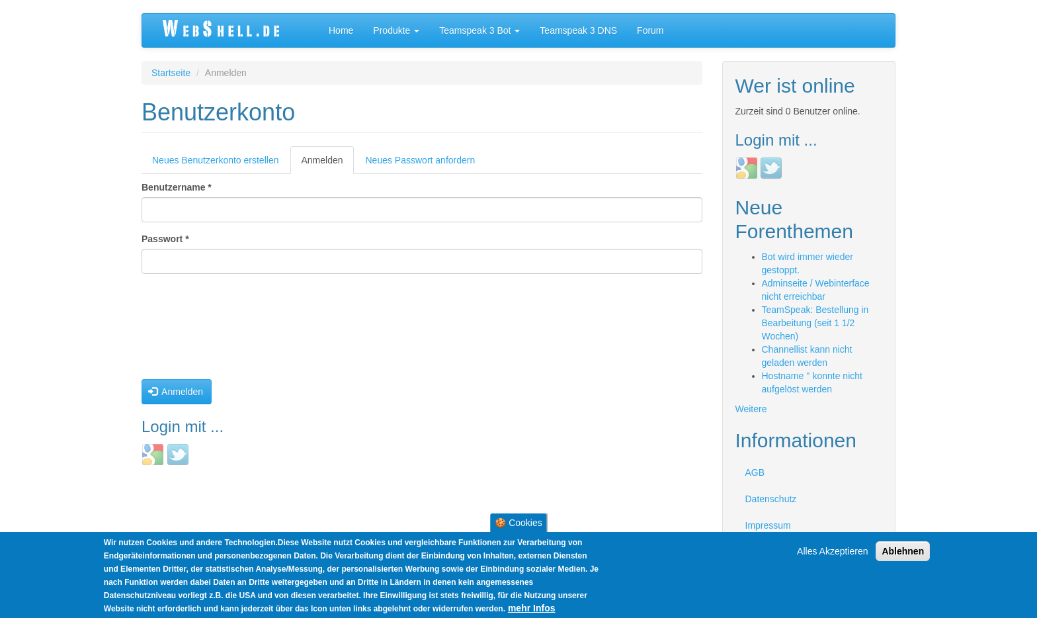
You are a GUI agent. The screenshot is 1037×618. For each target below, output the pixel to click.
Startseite (170, 72)
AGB (755, 472)
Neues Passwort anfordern (421, 160)
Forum (650, 30)
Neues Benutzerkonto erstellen (215, 160)
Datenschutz (771, 499)
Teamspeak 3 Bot (479, 30)
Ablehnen (903, 551)
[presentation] (196, 331)
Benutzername (177, 187)
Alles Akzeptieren (832, 551)
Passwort (165, 239)
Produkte (396, 30)
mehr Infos (532, 608)
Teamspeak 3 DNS (578, 30)
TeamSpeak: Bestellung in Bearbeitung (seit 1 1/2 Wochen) (815, 322)
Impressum (768, 525)
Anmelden (327, 164)
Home (341, 30)
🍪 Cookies (518, 522)
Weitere (751, 409)
